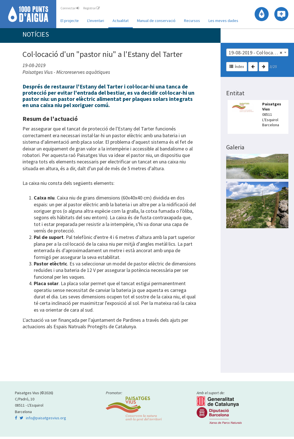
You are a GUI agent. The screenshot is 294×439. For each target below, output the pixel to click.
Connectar (69, 8)
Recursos (192, 20)
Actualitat (121, 20)
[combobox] (257, 55)
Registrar (91, 8)
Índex (236, 68)
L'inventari (95, 20)
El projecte (69, 20)
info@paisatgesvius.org (46, 420)
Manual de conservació (156, 20)
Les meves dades (223, 20)
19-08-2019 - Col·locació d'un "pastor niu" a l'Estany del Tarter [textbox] (258, 55)
